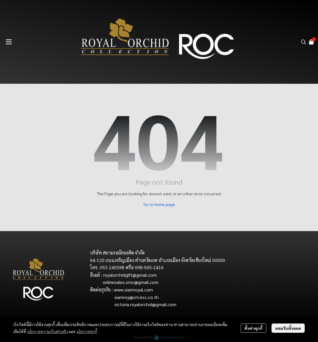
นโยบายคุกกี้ (86, 331)
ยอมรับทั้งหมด (288, 328)
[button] (304, 42)
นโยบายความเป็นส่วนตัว (47, 331)
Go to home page (159, 204)
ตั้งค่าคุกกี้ (253, 328)
